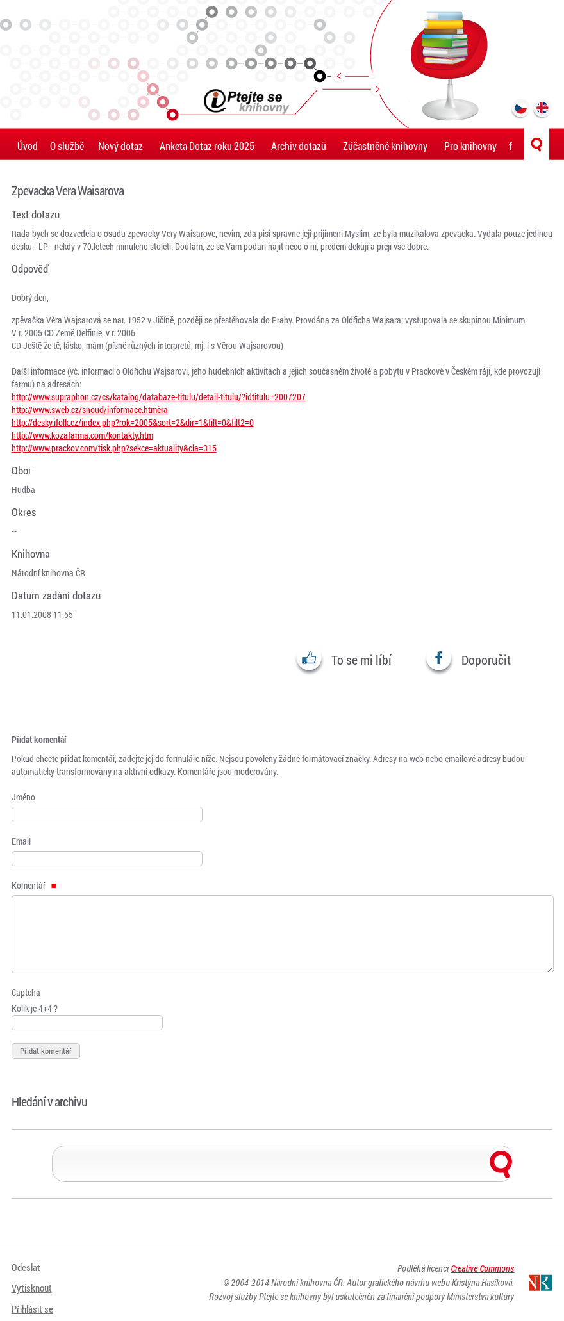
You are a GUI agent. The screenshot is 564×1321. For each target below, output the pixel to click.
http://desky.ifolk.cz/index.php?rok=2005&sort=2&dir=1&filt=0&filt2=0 (133, 422)
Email (21, 841)
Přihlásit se (34, 1300)
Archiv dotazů (298, 145)
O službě (67, 145)
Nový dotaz (120, 145)
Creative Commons (482, 1271)
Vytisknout (33, 1284)
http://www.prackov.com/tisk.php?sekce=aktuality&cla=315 (114, 448)
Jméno (23, 797)
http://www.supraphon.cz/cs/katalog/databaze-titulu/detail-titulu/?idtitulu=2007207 (159, 397)
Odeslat (27, 1268)
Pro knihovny (470, 145)
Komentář (34, 885)
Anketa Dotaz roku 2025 (207, 145)
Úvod (27, 145)
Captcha (26, 992)
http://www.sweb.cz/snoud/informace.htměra (90, 409)
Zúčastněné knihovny (385, 145)
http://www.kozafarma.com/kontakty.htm (82, 435)
